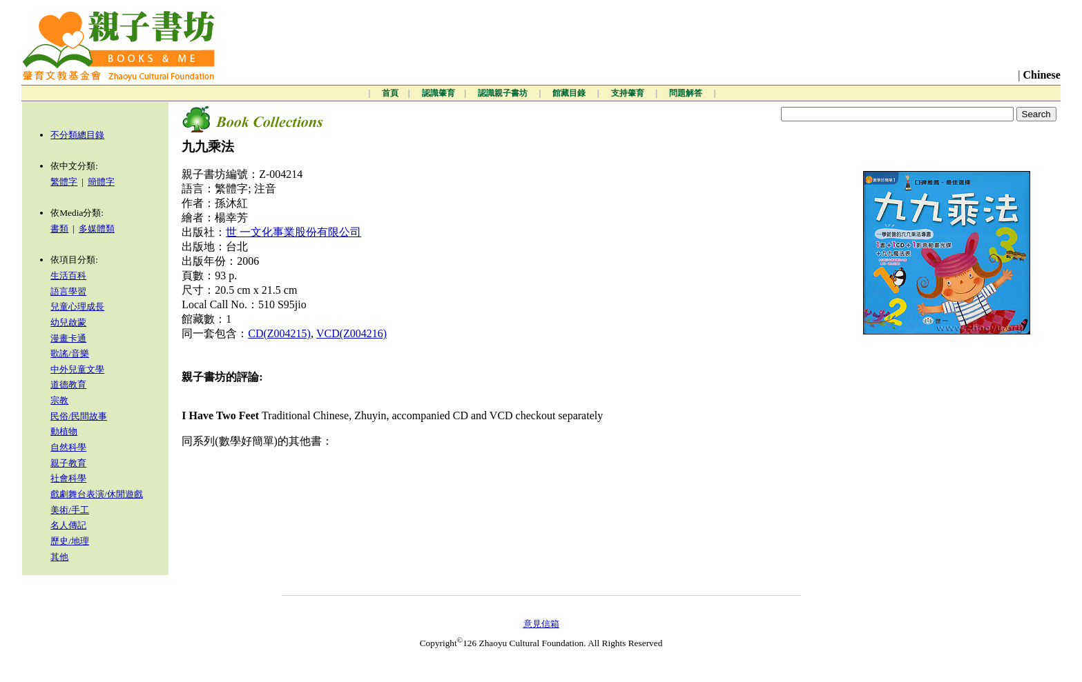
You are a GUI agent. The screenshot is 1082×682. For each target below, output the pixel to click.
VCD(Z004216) (351, 333)
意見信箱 (541, 624)
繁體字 (63, 182)
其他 (59, 557)
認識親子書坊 (504, 93)
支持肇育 (628, 93)
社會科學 (68, 478)
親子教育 (68, 463)
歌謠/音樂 (69, 353)
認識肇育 (438, 93)
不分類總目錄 (77, 135)
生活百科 (68, 275)
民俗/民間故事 (78, 416)
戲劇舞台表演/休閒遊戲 (96, 494)
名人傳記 (68, 525)
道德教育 (68, 384)
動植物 (63, 431)
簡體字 (101, 182)
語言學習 (68, 291)
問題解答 (686, 93)
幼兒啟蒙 (68, 322)
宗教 (59, 400)
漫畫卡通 (68, 338)
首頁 (390, 93)
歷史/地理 (69, 541)
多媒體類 (97, 228)
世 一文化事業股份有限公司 (293, 232)
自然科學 (68, 447)
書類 (59, 228)
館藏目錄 (570, 93)
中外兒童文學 (77, 369)
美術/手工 (69, 510)
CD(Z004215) (279, 333)
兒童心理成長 (77, 306)
